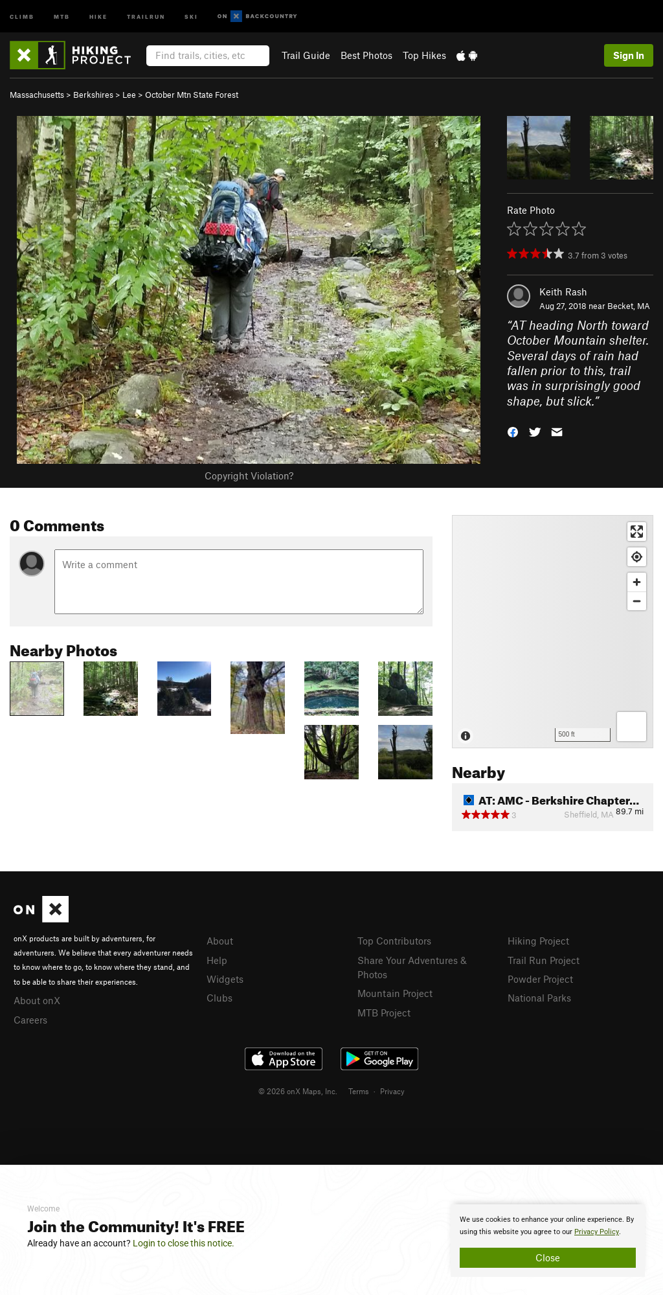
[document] (548, 1240)
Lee (129, 94)
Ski (191, 16)
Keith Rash (563, 291)
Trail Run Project (543, 960)
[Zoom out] (636, 600)
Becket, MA (628, 306)
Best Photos (366, 55)
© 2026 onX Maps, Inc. (297, 1090)
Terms (358, 1090)
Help (217, 960)
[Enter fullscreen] (636, 531)
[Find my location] (636, 556)
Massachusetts (37, 94)
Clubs (219, 997)
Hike (98, 16)
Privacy (392, 1090)
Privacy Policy (596, 1232)
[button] (513, 431)
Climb (22, 16)
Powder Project (540, 979)
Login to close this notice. (183, 1243)
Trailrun (146, 16)
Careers (30, 1020)
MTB (62, 16)
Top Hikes (424, 55)
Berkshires (93, 94)
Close (547, 1257)
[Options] (631, 726)
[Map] (553, 632)
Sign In (628, 55)
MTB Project (383, 1012)
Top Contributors (394, 940)
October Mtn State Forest (191, 94)
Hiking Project (538, 940)
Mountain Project (395, 993)
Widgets (225, 979)
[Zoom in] (636, 582)
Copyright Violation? (249, 475)
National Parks (539, 997)
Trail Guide (306, 55)
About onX (37, 1000)
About (220, 940)
